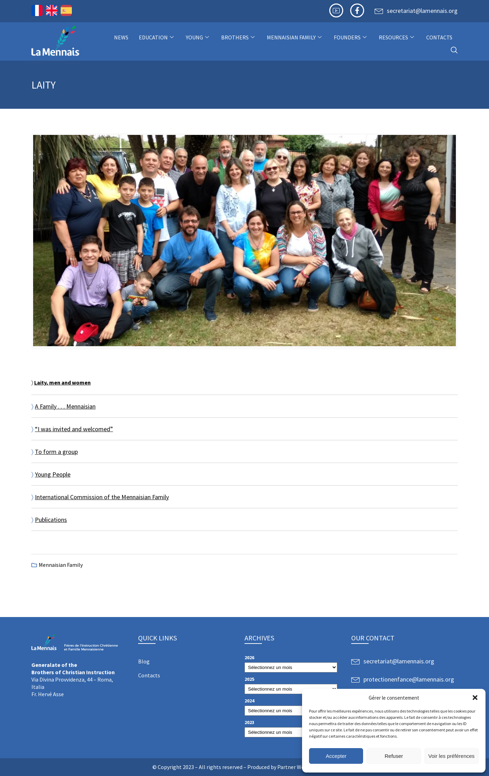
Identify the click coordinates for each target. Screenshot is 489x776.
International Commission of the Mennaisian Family (102, 497)
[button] (475, 697)
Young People (52, 474)
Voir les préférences (451, 756)
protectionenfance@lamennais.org (408, 679)
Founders (351, 37)
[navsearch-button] (454, 50)
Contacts (439, 37)
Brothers (238, 37)
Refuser (394, 756)
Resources (397, 37)
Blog (144, 661)
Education (157, 37)
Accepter (336, 756)
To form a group (56, 452)
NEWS (121, 37)
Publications (51, 520)
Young (198, 37)
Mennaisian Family (295, 37)
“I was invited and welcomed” (74, 429)
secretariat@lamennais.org (422, 11)
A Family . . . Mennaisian (65, 406)
